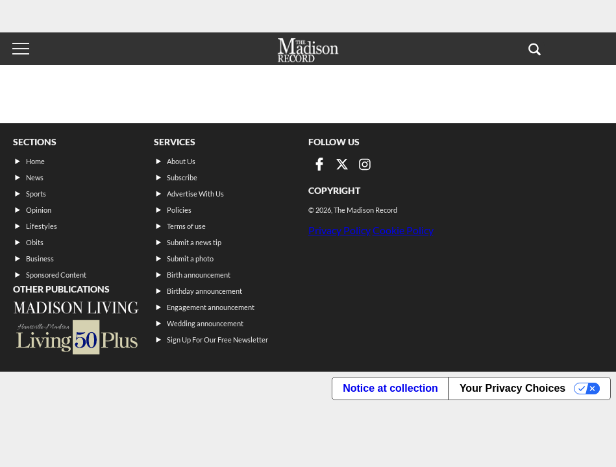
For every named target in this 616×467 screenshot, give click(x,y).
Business (40, 258)
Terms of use (186, 226)
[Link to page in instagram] (364, 164)
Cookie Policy (403, 230)
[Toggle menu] (20, 48)
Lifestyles (41, 226)
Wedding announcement (205, 323)
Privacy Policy (339, 230)
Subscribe (182, 177)
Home (35, 161)
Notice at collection (390, 388)
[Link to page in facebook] (319, 164)
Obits (34, 242)
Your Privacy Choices (512, 388)
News (34, 177)
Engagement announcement (210, 307)
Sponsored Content (56, 274)
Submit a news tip (194, 242)
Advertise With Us (195, 193)
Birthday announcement (204, 291)
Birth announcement (198, 274)
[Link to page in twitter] (342, 164)
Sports (36, 193)
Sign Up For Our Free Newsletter (217, 339)
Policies (179, 210)
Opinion (38, 210)
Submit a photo (190, 258)
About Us (181, 161)
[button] (534, 49)
